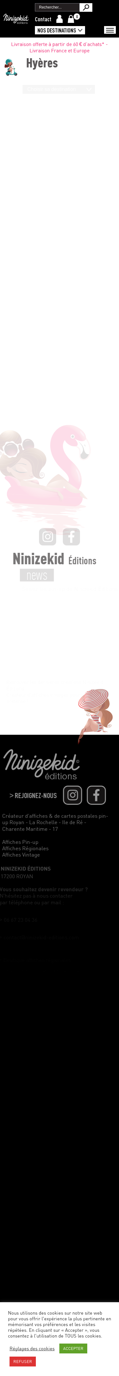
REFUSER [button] (22, 1361)
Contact (43, 19)
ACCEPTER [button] (73, 1348)
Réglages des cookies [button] (32, 1348)
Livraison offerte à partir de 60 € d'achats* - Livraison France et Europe (59, 48)
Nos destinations (56, 30)
